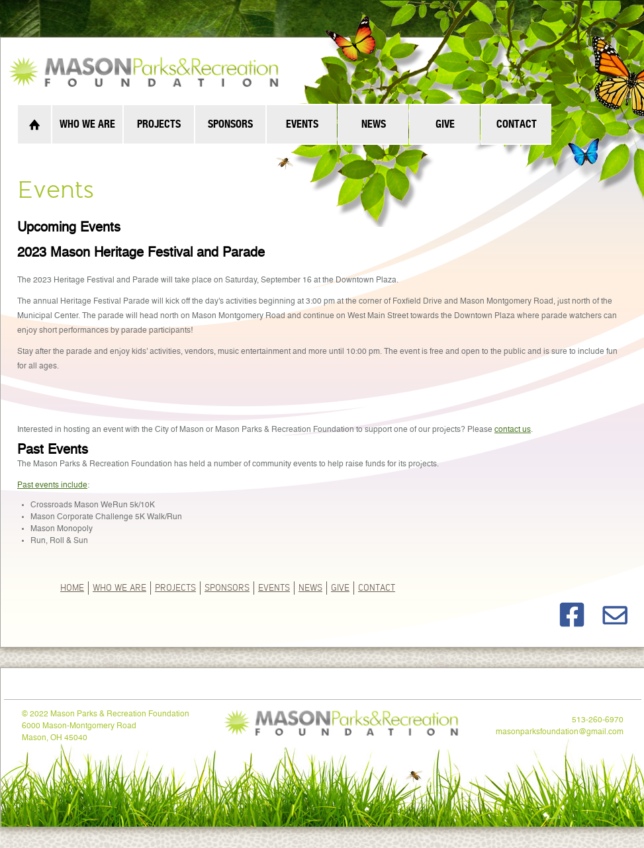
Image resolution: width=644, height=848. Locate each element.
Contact (376, 587)
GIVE (340, 587)
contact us (512, 430)
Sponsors (227, 587)
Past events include (52, 485)
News (310, 587)
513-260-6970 (597, 720)
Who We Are (119, 587)
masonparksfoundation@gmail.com (559, 732)
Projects (175, 587)
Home (72, 587)
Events (274, 587)
